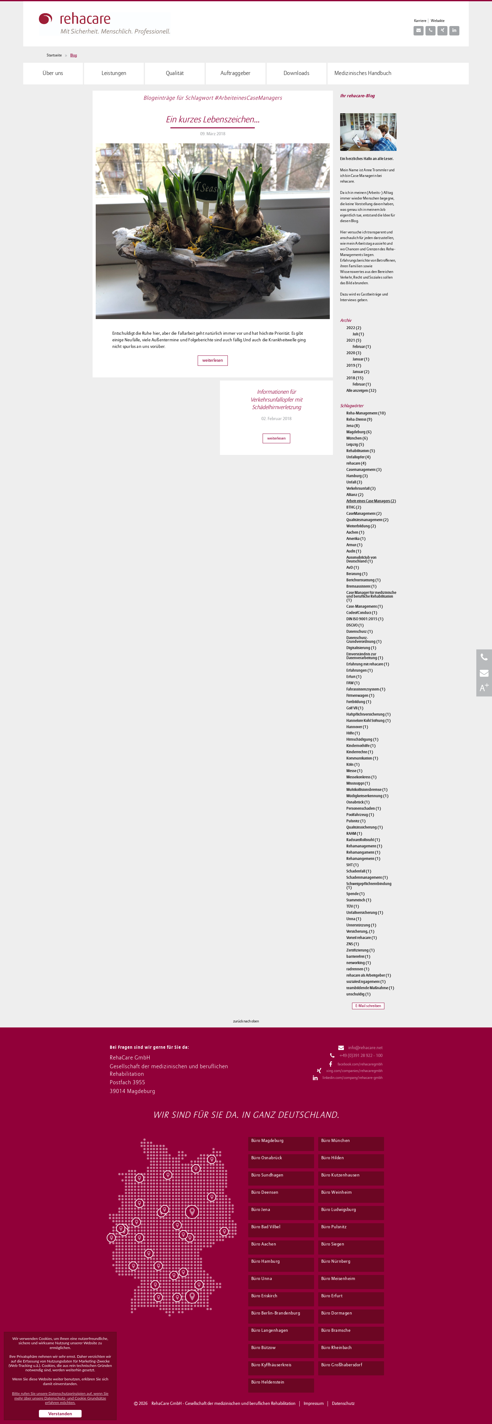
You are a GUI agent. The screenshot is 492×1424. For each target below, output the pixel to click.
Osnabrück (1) (358, 802)
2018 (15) (354, 378)
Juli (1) (358, 334)
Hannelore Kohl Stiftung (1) (368, 720)
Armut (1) (354, 544)
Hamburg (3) (357, 475)
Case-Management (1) (364, 606)
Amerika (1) (356, 538)
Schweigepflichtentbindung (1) (369, 885)
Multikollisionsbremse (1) (367, 789)
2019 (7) (353, 365)
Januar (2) (361, 371)
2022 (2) (353, 327)
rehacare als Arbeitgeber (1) (368, 975)
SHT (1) (352, 864)
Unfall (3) (354, 482)
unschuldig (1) (358, 994)
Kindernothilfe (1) (361, 745)
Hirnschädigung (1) (362, 739)
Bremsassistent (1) (361, 586)
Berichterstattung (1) (363, 580)
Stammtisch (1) (358, 900)
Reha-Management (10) (366, 413)
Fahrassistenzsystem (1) (365, 689)
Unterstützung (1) (361, 925)
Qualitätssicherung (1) (364, 827)
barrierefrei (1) (358, 956)
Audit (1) (353, 551)
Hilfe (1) (353, 733)
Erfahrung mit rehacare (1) (367, 664)
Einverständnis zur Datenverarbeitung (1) (364, 656)
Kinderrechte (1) (359, 752)
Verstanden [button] (60, 1413)
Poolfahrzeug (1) (360, 814)
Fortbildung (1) (358, 701)
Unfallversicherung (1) (364, 912)
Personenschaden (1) (363, 808)
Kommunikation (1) (362, 758)
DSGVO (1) (355, 625)
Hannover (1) (357, 726)
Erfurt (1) (353, 676)
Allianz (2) (354, 494)
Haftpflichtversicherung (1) (368, 714)
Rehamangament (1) (363, 852)
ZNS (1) (352, 944)
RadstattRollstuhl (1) (363, 839)
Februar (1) (362, 346)
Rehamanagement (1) (364, 846)
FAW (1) (353, 682)
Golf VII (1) (354, 708)
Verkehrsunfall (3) (361, 488)
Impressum (314, 1403)
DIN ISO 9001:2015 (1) (364, 618)
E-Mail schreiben (368, 1006)
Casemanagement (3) (364, 469)
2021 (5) (353, 340)
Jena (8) (353, 425)
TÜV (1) (352, 906)
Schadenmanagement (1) (367, 877)
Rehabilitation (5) (360, 450)
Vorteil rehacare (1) (361, 937)
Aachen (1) (355, 532)
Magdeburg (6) (359, 432)
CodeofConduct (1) (361, 612)
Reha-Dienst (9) (359, 419)
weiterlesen (212, 360)
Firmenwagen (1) (360, 695)
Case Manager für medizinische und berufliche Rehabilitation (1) (371, 596)
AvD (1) (352, 567)
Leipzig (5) (355, 444)
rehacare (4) (356, 463)
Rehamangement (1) (363, 858)
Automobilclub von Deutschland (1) (361, 559)
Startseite (54, 55)
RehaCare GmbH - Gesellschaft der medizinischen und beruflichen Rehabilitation (224, 1403)
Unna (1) (353, 918)
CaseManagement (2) (364, 513)
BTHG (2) (353, 507)
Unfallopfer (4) (358, 457)
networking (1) (358, 962)
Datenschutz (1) (359, 631)
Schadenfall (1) (358, 871)
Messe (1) (354, 770)
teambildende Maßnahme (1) (370, 987)
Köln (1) (353, 764)
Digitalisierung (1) (361, 647)
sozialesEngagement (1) (366, 981)
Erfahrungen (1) (359, 670)
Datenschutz (343, 1403)
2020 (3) (353, 352)
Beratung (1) (356, 573)
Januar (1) (361, 359)
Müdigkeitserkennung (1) (367, 795)
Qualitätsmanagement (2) (367, 519)
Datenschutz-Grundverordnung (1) (364, 639)
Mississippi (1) (358, 783)
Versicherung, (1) (360, 931)
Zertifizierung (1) (360, 950)
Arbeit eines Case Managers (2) (371, 501)
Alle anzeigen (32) (361, 390)
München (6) (357, 438)
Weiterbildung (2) (361, 526)
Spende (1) (355, 893)
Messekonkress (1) (361, 777)
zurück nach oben (246, 1021)
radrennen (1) (357, 969)
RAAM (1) (354, 833)
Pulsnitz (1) (356, 821)
